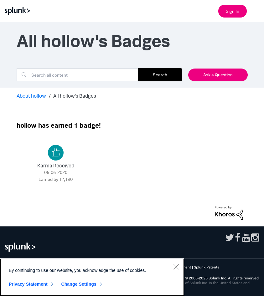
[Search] (77, 74)
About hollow (31, 96)
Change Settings (78, 284)
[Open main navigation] (255, 10)
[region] (92, 277)
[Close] (176, 266)
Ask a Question (218, 74)
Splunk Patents (206, 267)
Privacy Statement (28, 284)
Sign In (232, 11)
